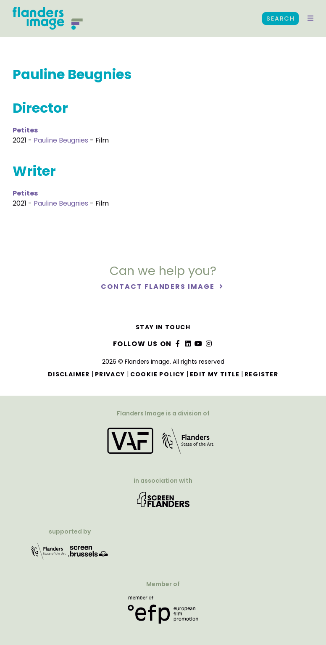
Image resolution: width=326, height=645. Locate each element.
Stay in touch (163, 327)
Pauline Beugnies (61, 140)
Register (261, 374)
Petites (25, 130)
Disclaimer (69, 374)
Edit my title (214, 374)
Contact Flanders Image (158, 287)
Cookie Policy (157, 374)
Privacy (110, 374)
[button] (310, 18)
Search (280, 18)
